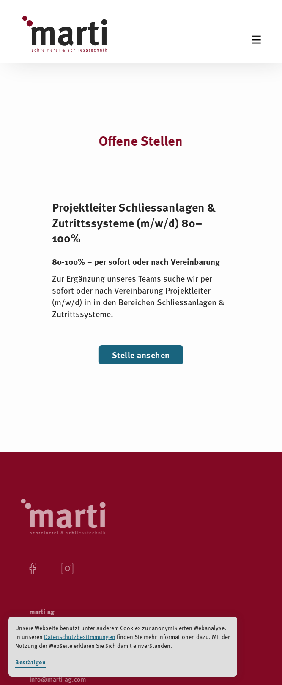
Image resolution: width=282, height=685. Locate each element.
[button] (256, 39)
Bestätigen (30, 662)
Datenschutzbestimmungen (79, 636)
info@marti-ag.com (57, 679)
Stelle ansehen (141, 354)
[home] (64, 37)
